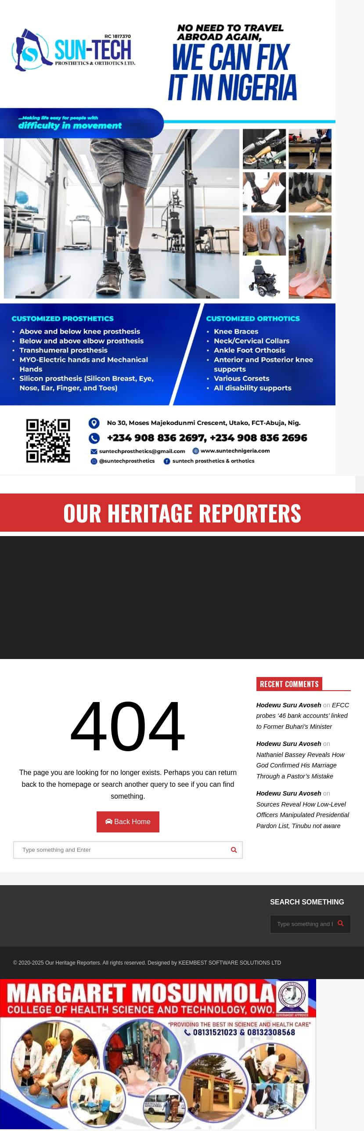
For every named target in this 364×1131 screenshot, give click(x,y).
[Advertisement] (182, 597)
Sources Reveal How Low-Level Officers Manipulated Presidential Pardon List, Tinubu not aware (302, 815)
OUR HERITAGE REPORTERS (182, 512)
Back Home (128, 821)
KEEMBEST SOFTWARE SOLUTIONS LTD (229, 963)
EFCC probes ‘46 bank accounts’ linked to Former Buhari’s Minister (302, 716)
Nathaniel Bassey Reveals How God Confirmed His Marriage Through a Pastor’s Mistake (300, 765)
